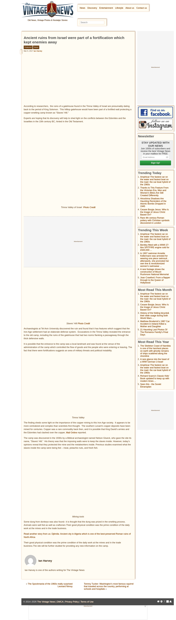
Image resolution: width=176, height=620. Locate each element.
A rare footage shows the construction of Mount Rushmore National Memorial (154, 272)
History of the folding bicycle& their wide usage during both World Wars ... (154, 315)
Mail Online (71, 432)
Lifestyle (119, 8)
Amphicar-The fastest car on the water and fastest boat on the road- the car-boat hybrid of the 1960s (155, 181)
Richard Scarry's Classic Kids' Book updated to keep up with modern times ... (154, 378)
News (82, 8)
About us (129, 8)
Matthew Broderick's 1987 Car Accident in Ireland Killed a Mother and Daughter (155, 324)
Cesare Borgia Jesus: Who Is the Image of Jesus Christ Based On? (154, 212)
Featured (28, 47)
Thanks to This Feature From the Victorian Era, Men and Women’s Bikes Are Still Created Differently (154, 191)
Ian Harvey (38, 51)
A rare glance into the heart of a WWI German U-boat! (154, 360)
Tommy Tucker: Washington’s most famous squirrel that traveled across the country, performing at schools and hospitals (108, 586)
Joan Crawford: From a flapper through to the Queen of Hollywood (155, 280)
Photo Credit (89, 207)
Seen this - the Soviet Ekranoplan (150, 385)
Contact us (141, 8)
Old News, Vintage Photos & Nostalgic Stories (47, 20)
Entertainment (106, 8)
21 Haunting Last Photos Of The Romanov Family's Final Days (154, 332)
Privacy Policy (72, 601)
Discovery (92, 8)
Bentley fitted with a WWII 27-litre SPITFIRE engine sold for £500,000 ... (154, 247)
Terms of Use (87, 601)
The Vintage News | (47, 601)
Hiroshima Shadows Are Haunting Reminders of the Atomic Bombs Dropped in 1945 (153, 202)
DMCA (60, 601)
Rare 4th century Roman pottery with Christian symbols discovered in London (154, 220)
